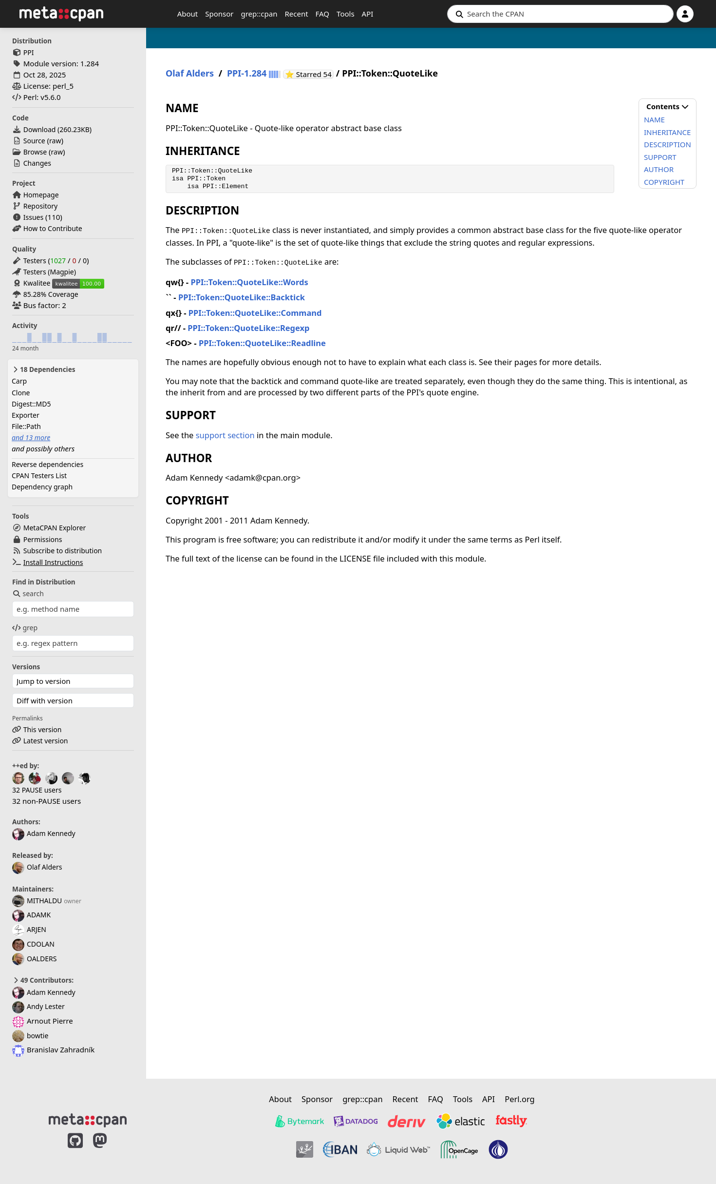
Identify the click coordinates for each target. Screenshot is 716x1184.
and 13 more (31, 437)
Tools (346, 14)
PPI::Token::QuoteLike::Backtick (241, 297)
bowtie (30, 1035)
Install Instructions (53, 562)
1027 (58, 260)
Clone (21, 392)
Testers (34, 260)
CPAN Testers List (39, 475)
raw (55, 140)
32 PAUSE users (36, 790)
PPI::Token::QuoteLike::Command (255, 312)
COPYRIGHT (664, 182)
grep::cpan (259, 14)
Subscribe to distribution (62, 550)
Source (34, 140)
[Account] (685, 13)
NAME (654, 119)
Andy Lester (38, 1006)
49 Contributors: (43, 980)
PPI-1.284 (246, 73)
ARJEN (29, 929)
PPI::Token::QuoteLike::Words (249, 282)
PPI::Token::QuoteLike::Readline (262, 343)
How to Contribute (52, 228)
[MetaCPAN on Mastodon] (110, 1150)
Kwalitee (37, 283)
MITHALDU (37, 900)
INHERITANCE (667, 132)
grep (25, 627)
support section (225, 435)
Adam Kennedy (43, 833)
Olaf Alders (37, 867)
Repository (40, 206)
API (368, 14)
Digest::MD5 (31, 403)
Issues (33, 217)
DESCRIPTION (667, 144)
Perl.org (520, 1099)
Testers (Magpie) (49, 271)
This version (42, 729)
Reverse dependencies (47, 464)
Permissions (42, 539)
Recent (296, 14)
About (187, 14)
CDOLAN (33, 944)
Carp (19, 381)
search (28, 593)
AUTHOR (659, 169)
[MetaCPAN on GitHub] (75, 1150)
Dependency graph (42, 486)
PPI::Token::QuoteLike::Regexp (248, 327)
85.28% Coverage (50, 294)
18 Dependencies (43, 369)
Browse (35, 151)
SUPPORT (660, 157)
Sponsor (219, 14)
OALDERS (34, 958)
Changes (37, 163)
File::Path (26, 426)
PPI (28, 52)
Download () (57, 129)
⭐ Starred (309, 74)
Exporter (25, 415)
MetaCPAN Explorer (54, 527)
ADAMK (31, 914)
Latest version (45, 740)
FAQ (323, 14)
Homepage (41, 194)
